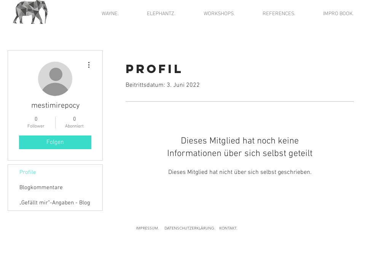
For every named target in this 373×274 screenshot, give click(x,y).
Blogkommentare (41, 187)
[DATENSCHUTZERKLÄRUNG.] (189, 228)
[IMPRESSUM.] (147, 228)
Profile (27, 172)
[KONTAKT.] (228, 228)
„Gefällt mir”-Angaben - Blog (54, 202)
